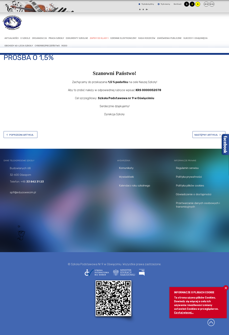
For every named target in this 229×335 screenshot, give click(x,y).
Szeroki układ (212, 4)
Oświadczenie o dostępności (193, 194)
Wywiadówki (126, 176)
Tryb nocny (164, 4)
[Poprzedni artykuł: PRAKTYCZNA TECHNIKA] (20, 134)
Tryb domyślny (146, 4)
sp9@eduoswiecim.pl (23, 192)
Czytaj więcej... (184, 312)
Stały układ (206, 4)
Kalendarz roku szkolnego (134, 185)
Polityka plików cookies (190, 185)
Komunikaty (126, 168)
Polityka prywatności (189, 176)
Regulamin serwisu (187, 168)
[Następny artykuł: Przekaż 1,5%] (209, 134)
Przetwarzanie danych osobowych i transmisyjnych (198, 205)
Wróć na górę (211, 322)
